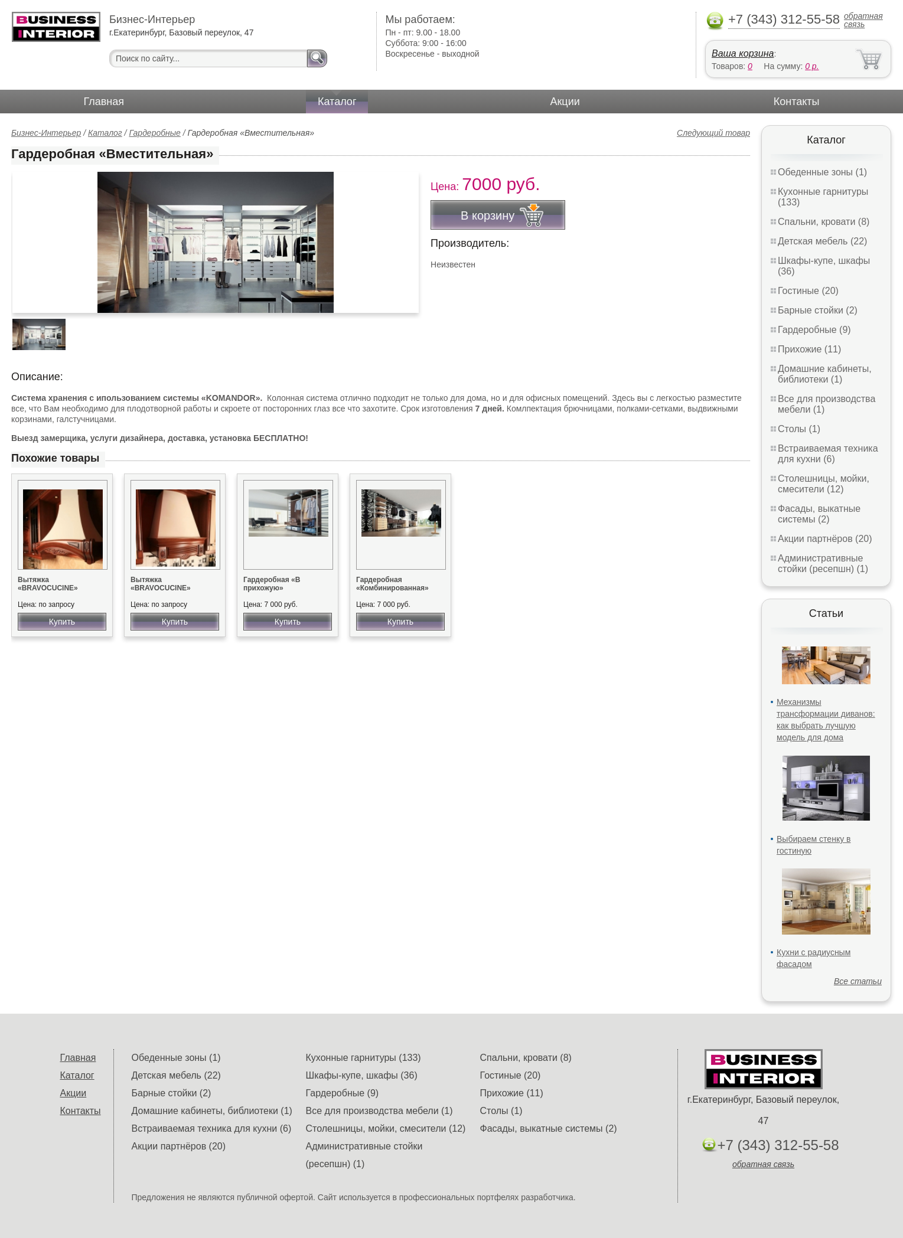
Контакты (797, 101)
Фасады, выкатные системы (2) (819, 514)
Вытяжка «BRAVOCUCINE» (48, 584)
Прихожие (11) (809, 349)
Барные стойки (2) (818, 310)
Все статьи (858, 981)
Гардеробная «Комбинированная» (392, 584)
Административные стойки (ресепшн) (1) (823, 563)
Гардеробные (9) (814, 330)
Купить (62, 621)
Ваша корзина (743, 53)
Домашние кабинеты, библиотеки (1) (825, 374)
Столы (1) (799, 429)
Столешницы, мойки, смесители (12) (823, 483)
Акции (564, 101)
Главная (104, 101)
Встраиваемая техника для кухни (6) (828, 453)
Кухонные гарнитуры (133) (363, 1058)
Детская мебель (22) (822, 241)
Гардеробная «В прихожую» (271, 584)
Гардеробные (155, 133)
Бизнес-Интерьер (46, 133)
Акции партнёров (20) (825, 539)
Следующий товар (713, 133)
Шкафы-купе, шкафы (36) (362, 1075)
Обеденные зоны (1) (822, 172)
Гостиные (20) (808, 291)
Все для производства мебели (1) (379, 1111)
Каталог (337, 101)
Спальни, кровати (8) (823, 222)
